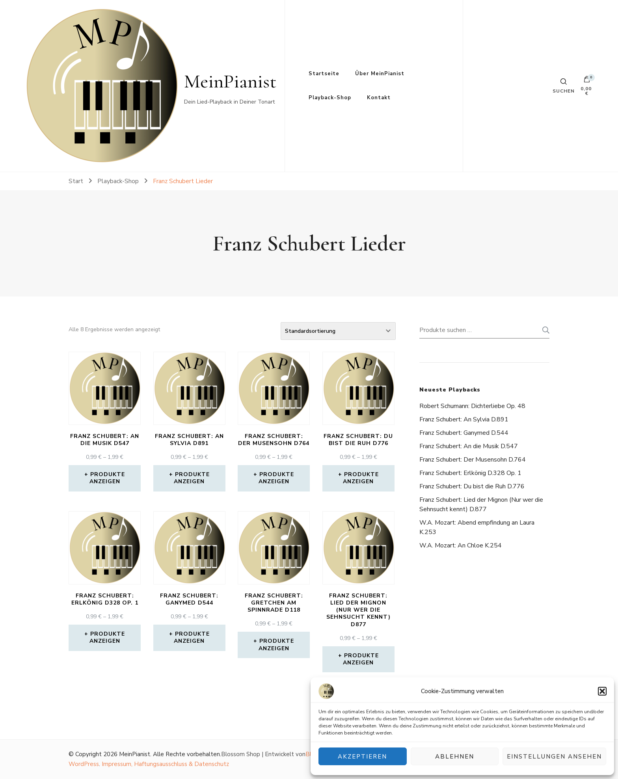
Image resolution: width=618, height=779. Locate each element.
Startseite (324, 73)
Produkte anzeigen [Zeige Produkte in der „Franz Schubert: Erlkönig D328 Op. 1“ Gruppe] (107, 637)
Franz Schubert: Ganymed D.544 (463, 432)
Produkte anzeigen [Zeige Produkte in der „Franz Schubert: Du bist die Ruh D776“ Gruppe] (361, 478)
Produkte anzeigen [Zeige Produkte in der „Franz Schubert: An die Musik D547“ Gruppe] (107, 478)
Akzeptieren (362, 756)
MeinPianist (230, 81)
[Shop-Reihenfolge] (338, 331)
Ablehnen (454, 756)
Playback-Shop (330, 97)
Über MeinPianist (379, 73)
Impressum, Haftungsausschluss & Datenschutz (165, 764)
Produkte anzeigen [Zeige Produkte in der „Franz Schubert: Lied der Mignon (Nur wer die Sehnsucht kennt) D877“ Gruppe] (361, 659)
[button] (602, 691)
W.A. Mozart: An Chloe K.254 (460, 545)
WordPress (84, 764)
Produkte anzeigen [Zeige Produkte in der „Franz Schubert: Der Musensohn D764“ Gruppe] (276, 478)
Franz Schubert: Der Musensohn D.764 (472, 459)
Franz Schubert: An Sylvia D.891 (463, 419)
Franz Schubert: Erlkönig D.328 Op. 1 (470, 473)
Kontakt (379, 97)
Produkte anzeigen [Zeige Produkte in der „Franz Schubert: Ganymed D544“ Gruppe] (192, 637)
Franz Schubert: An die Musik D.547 (468, 446)
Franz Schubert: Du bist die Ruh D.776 (472, 486)
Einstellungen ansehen (554, 756)
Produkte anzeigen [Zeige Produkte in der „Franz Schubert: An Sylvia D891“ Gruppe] (192, 478)
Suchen (543, 330)
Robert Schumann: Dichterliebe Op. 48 (472, 406)
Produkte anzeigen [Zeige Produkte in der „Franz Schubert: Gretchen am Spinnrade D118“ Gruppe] (276, 644)
